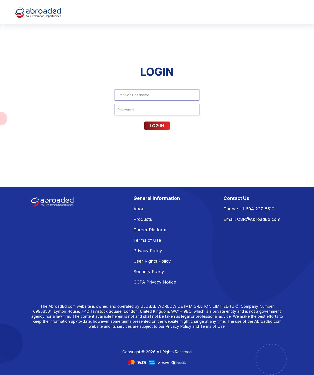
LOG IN (157, 125)
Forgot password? (128, 136)
